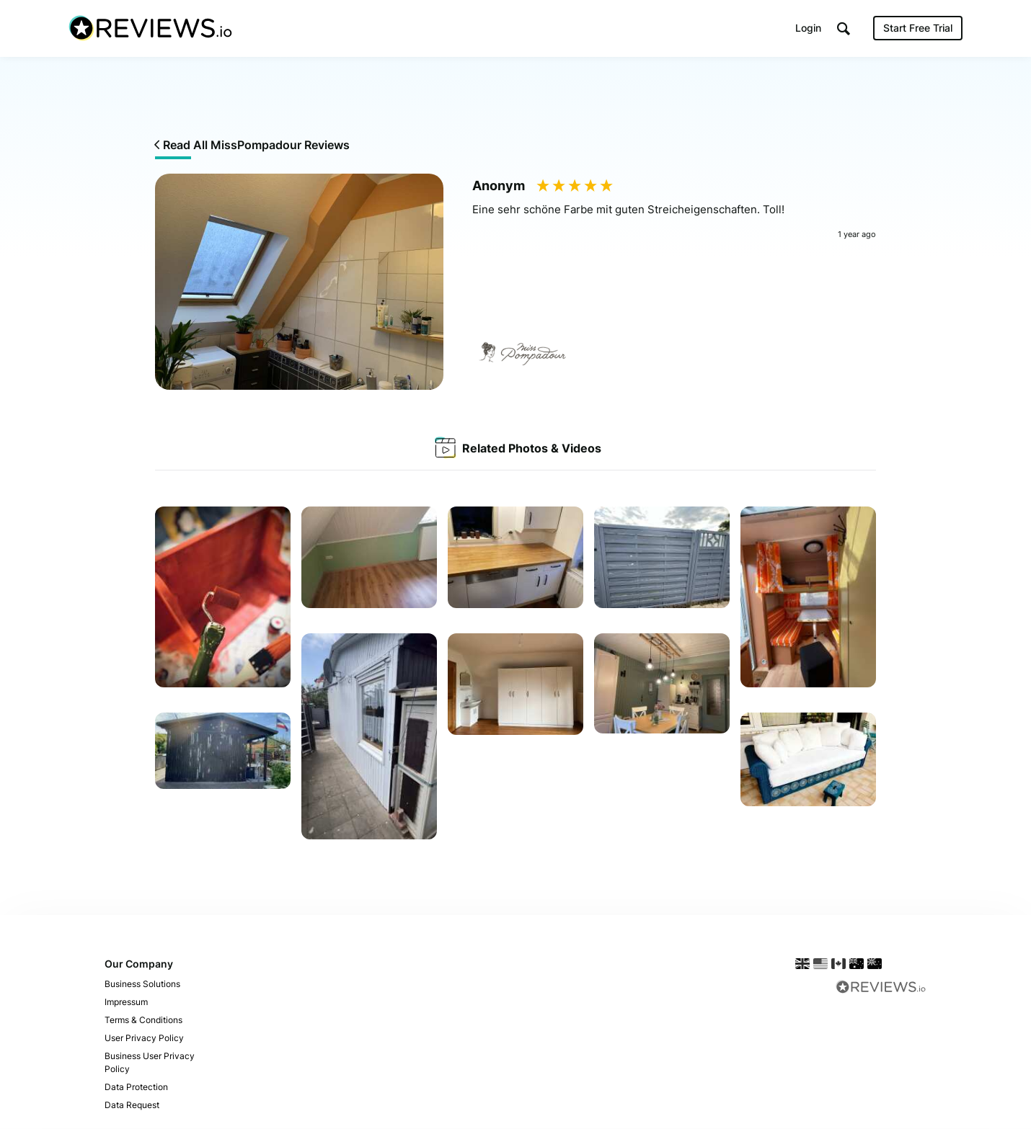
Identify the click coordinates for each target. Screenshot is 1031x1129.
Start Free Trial (917, 28)
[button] (843, 29)
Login (808, 28)
